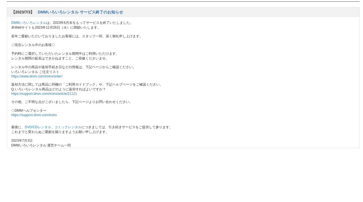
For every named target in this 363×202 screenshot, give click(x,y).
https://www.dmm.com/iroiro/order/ (36, 76)
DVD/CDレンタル (38, 127)
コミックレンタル (68, 127)
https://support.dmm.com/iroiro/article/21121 (44, 94)
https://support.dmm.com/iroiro (34, 115)
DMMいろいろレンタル (28, 23)
